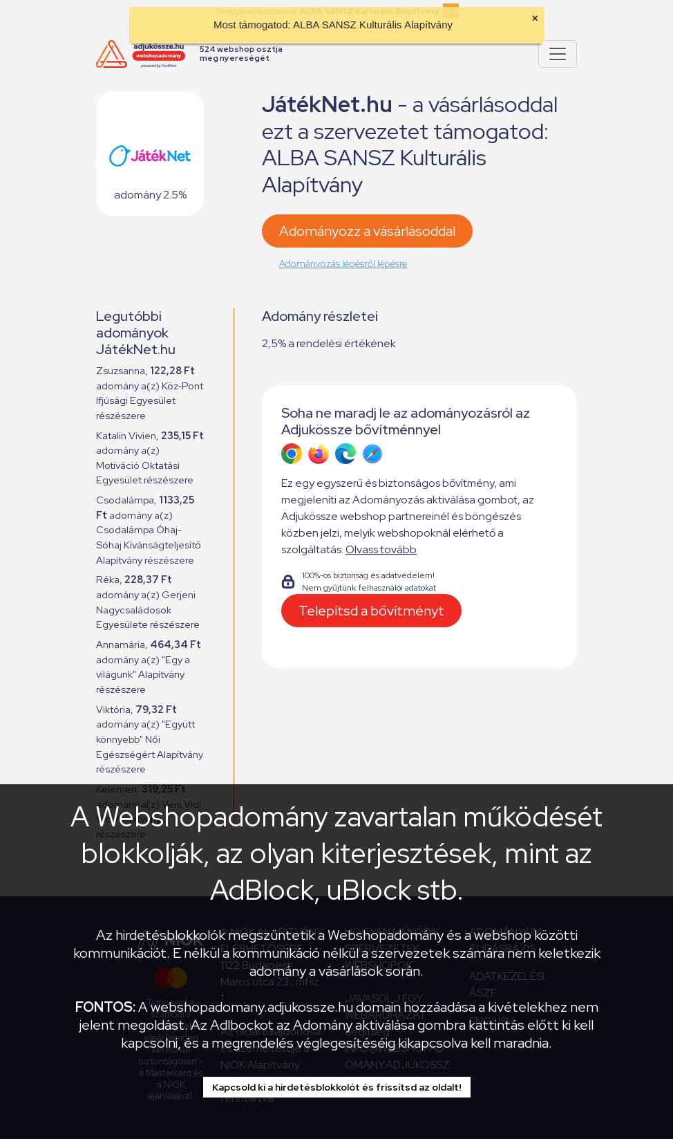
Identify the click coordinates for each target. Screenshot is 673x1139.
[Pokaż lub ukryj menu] (557, 54)
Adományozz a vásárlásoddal (367, 231)
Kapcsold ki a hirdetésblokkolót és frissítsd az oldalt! (337, 1087)
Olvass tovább (381, 549)
